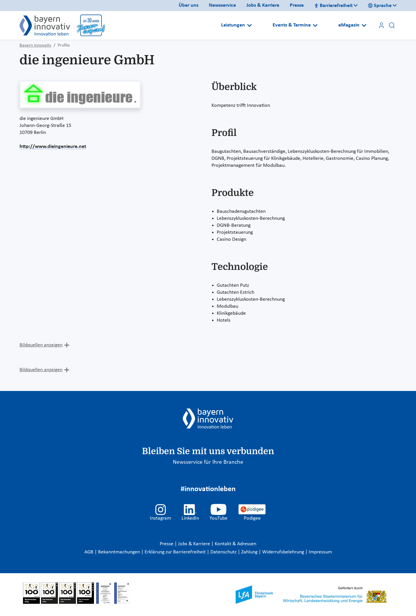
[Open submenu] (249, 25)
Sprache (380, 5)
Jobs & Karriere (262, 5)
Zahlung (250, 552)
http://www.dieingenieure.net (52, 146)
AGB (89, 552)
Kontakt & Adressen (235, 544)
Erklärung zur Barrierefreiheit (176, 552)
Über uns (188, 5)
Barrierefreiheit (333, 5)
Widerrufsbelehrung (283, 552)
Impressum (320, 552)
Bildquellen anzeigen (41, 345)
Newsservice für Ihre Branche (208, 462)
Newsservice (222, 5)
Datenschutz (224, 552)
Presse (297, 5)
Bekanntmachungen (119, 552)
